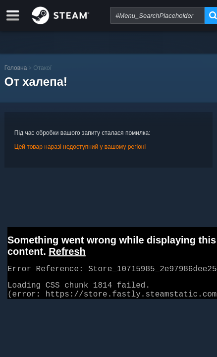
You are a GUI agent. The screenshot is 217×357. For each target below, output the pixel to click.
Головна (15, 67)
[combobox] (157, 15)
